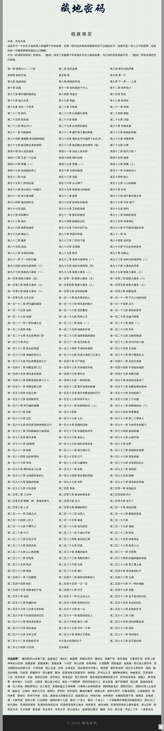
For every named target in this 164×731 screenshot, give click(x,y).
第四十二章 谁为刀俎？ (123, 151)
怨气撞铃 (13, 704)
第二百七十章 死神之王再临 (74, 634)
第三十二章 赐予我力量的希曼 (76, 132)
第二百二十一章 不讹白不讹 (74, 532)
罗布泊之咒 (104, 672)
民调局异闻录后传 (48, 704)
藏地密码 (89, 723)
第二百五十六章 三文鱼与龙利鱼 (26, 609)
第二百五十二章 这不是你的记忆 (128, 596)
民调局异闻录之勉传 (71, 704)
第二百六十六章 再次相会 (22, 628)
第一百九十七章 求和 (70, 482)
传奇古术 (60, 709)
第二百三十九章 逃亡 (70, 571)
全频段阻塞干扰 (124, 695)
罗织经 (61, 691)
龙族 (30, 677)
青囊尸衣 (110, 658)
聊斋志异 (100, 691)
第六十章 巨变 (118, 189)
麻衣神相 (103, 704)
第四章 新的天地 (17, 75)
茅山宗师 (146, 704)
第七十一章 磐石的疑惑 (72, 215)
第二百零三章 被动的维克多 (74, 494)
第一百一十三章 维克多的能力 (76, 303)
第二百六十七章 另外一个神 (74, 628)
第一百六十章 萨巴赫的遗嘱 (23, 405)
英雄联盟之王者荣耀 (63, 686)
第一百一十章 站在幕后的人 (74, 297)
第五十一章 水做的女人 (123, 170)
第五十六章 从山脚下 (70, 183)
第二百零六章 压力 (69, 501)
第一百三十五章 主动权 (123, 348)
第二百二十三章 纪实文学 (22, 539)
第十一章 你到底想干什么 (73, 87)
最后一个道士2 (96, 700)
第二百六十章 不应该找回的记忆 (26, 615)
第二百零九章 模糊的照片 (73, 507)
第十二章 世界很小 (120, 87)
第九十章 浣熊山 (119, 253)
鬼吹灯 (64, 658)
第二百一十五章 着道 (70, 520)
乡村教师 (108, 695)
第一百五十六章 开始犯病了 (125, 393)
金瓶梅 (127, 663)
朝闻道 (139, 695)
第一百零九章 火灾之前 (21, 297)
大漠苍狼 (38, 668)
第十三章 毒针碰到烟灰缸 (22, 94)
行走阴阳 (42, 700)
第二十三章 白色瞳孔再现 (73, 113)
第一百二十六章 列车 (122, 329)
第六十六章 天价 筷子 (122, 202)
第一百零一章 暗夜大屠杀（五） (77, 278)
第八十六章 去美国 (69, 246)
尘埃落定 (70, 668)
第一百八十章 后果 (120, 443)
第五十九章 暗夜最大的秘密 (74, 189)
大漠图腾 (104, 663)
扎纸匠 (29, 681)
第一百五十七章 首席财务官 (23, 399)
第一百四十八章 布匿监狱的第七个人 (28, 380)
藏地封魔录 (86, 691)
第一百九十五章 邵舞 (122, 475)
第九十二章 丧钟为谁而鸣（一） (77, 259)
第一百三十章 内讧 (18, 342)
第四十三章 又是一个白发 (22, 157)
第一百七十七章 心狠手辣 (124, 437)
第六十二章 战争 (68, 196)
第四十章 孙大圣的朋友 (21, 151)
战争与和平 (113, 691)
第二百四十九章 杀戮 (122, 590)
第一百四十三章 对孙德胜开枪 (76, 367)
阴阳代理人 (127, 686)
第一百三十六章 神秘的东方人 (24, 354)
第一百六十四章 (68, 412)
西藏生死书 (86, 658)
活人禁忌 (45, 686)
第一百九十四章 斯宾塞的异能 (76, 475)
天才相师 (25, 709)
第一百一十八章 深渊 (19, 316)
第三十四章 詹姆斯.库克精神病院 (26, 138)
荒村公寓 (30, 700)
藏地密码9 (52, 24)
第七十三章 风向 (17, 221)
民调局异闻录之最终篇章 (125, 704)
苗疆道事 (56, 663)
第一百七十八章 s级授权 (21, 443)
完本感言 (64, 647)
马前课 (24, 672)
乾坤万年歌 (33, 695)
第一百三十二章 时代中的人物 (127, 342)
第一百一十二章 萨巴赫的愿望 (24, 303)
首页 (13, 18)
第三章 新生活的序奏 (122, 68)
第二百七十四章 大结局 (21, 647)
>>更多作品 (146, 709)
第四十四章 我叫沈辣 (70, 157)
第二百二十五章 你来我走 (124, 539)
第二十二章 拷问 (17, 113)
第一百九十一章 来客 (70, 469)
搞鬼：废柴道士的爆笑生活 (57, 695)
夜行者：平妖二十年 (126, 709)
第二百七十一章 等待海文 (124, 634)
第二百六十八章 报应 (122, 628)
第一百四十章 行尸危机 (72, 361)
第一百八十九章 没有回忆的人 (127, 462)
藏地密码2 (43, 18)
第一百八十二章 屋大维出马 (74, 450)
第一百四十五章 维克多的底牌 (24, 373)
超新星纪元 (81, 695)
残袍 (148, 668)
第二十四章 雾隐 (119, 113)
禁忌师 (134, 681)
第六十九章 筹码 (119, 208)
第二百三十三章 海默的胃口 (74, 558)
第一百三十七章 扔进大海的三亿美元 (79, 354)
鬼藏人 (142, 677)
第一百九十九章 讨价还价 (22, 488)
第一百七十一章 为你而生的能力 (128, 424)
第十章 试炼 (14, 87)
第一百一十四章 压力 (122, 303)
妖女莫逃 (108, 681)
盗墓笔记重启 (90, 709)
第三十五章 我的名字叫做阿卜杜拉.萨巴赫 (82, 138)
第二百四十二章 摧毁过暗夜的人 (77, 577)
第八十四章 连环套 (120, 240)
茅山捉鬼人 (73, 709)
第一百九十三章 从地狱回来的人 (26, 475)
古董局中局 (136, 658)
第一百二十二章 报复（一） (74, 323)
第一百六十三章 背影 (19, 412)
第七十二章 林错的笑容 (123, 215)
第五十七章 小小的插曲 (123, 183)
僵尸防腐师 (121, 681)
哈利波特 (72, 691)
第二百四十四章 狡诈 (19, 583)
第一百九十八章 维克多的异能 (127, 482)
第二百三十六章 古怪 (70, 564)
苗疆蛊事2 (43, 663)
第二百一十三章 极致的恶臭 (125, 513)
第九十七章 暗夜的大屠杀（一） (26, 272)
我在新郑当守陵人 (88, 668)
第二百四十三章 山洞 (122, 577)
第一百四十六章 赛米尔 (72, 373)
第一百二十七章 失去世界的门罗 (26, 335)
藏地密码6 (112, 18)
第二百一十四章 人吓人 (21, 520)
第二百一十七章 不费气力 (22, 526)
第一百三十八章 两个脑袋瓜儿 (127, 354)
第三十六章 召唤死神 (122, 138)
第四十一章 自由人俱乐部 (73, 151)
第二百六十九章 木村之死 (22, 634)
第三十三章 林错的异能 (123, 132)
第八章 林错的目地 (69, 81)
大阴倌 (38, 681)
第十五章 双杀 (118, 94)
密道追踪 (67, 677)
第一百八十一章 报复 (19, 450)
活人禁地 (17, 686)
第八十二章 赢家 (17, 240)
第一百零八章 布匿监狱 (123, 291)
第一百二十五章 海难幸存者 (74, 329)
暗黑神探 (91, 663)
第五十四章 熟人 (119, 177)
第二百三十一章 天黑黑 (123, 552)
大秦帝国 (17, 700)
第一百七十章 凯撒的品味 (73, 424)
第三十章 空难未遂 (120, 126)
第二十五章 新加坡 (18, 119)
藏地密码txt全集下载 (33, 658)
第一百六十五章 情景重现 (124, 412)
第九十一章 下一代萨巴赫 (22, 259)
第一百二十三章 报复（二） (125, 323)
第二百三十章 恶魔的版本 (73, 552)
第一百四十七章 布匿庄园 (124, 373)
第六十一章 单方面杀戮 (21, 196)
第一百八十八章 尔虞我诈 (73, 462)
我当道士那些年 (143, 663)
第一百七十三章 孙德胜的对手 (76, 431)
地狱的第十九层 (59, 700)
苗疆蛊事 (30, 663)
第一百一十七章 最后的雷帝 (125, 310)
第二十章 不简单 (68, 107)
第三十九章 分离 (119, 145)
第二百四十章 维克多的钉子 (125, 571)
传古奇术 (47, 709)
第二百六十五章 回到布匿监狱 (127, 621)
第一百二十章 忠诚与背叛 (124, 316)
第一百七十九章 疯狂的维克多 (76, 443)
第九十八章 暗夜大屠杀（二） (76, 272)
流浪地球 (148, 672)
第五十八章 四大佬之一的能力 (24, 189)
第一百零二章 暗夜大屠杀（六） (128, 278)
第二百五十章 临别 (18, 596)
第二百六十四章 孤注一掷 (73, 621)
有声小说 (87, 24)
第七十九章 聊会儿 (18, 234)
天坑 (110, 709)
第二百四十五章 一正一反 (73, 583)
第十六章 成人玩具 (18, 100)
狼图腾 (74, 658)
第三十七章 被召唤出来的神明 (24, 145)
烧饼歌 (91, 672)
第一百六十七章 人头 (70, 418)
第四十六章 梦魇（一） (21, 164)
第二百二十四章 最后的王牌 (74, 539)
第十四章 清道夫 (68, 94)
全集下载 (102, 24)
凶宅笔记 (55, 677)
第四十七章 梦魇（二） (72, 164)
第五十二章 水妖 (17, 177)
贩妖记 (16, 691)
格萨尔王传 (38, 691)
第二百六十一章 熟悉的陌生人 (76, 615)
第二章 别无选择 (68, 68)
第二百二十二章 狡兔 (122, 532)
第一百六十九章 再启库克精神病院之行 (30, 424)
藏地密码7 (129, 18)
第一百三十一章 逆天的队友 (74, 342)
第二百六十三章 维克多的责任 (24, 621)
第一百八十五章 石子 (70, 456)
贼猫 (102, 709)
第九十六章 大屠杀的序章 (124, 265)
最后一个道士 (77, 700)
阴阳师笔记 (31, 686)
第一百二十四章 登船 (19, 329)
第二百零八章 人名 (18, 507)
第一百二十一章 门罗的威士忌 (24, 323)
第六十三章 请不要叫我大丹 (125, 196)
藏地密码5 (95, 18)
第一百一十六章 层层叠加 (73, 310)
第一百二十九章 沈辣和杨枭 (125, 335)
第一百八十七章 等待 (19, 462)
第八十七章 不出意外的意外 (125, 246)
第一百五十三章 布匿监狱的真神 (128, 386)
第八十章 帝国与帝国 (70, 234)
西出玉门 (150, 700)
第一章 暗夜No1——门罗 (22, 68)
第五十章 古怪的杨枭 (70, 170)
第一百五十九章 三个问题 (124, 399)
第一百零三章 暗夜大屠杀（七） (26, 284)
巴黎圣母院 (128, 691)
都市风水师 (116, 668)
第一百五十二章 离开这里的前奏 (77, 386)
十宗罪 (68, 663)
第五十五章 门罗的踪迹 (21, 183)
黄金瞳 (36, 709)
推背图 (104, 668)
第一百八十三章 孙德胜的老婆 (127, 450)
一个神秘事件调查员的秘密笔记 (124, 700)
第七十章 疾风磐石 (18, 215)
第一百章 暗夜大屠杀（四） (23, 278)
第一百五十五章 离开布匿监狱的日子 (79, 393)
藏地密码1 (26, 18)
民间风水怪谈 (128, 677)
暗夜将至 (91, 704)
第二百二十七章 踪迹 (70, 545)
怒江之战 (50, 668)
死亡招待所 (81, 677)
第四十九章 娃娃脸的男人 (22, 170)
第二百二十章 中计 (18, 532)
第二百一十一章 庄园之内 (22, 513)
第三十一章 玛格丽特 (19, 132)
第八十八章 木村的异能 (21, 253)
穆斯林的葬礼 (120, 672)
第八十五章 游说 (17, 246)
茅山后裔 (79, 663)
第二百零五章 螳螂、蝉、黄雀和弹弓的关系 (32, 501)
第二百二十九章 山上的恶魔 (23, 552)
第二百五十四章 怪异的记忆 (74, 602)
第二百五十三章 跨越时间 (22, 602)
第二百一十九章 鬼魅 (122, 526)
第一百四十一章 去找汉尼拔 (125, 361)
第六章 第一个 (118, 75)
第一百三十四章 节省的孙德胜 (76, 348)
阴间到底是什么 (91, 681)
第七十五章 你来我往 (122, 221)
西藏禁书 (35, 672)
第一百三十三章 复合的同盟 (23, 348)
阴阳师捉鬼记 (110, 686)
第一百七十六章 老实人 (72, 437)
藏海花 (98, 658)
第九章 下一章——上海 (123, 81)
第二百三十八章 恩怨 (19, 571)
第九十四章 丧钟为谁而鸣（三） (26, 265)
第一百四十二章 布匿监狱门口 (24, 367)
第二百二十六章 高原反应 (22, 545)
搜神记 (51, 691)
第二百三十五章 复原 (19, 564)
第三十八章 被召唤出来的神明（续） (79, 145)
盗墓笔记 (52, 658)
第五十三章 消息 (68, 177)
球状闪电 (95, 695)
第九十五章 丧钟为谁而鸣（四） (77, 265)
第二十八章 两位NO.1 (20, 126)
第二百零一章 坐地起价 (123, 488)
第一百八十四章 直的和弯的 (23, 456)
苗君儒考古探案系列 (73, 672)
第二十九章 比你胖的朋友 (73, 126)
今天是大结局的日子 (70, 640)
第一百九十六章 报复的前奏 (23, 482)
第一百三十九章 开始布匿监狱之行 (27, 361)
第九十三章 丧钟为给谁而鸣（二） (129, 259)
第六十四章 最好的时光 (21, 202)
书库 (115, 24)
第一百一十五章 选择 (19, 310)
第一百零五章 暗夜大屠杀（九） (128, 284)
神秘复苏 (135, 672)
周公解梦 (47, 672)
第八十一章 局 (118, 234)
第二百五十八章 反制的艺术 (125, 609)
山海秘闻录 (143, 691)
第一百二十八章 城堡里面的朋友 (77, 335)
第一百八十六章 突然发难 (124, 456)
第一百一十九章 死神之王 (73, 316)
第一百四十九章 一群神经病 (74, 380)
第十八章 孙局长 (119, 100)
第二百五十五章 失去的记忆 (125, 602)
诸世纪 (21, 695)
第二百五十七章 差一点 (72, 609)
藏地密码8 (146, 18)
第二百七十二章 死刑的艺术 (23, 640)
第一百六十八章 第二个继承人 (127, 418)
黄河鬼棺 (122, 658)
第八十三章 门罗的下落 (72, 240)
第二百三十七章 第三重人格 (125, 564)
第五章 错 (64, 75)
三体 (10, 677)
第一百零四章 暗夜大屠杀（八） (77, 284)
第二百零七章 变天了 (122, 501)
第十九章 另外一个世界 (21, 107)
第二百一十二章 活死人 (72, 513)
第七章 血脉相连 (17, 81)
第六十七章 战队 (17, 208)
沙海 (60, 668)
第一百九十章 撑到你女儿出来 (24, 469)
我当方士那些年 (134, 668)
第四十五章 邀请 (119, 157)
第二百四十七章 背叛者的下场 (24, 590)
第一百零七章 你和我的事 (73, 291)
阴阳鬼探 (116, 663)
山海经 (26, 691)
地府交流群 (41, 677)
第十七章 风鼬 (67, 100)
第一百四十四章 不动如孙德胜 (127, 367)
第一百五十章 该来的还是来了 (127, 380)
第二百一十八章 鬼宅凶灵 (73, 526)
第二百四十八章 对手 (70, 590)
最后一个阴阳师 (71, 681)
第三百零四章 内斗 (120, 494)
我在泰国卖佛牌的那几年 (104, 677)
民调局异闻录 (27, 704)
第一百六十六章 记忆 (19, 418)
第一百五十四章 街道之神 (22, 393)
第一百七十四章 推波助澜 (124, 431)
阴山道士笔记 (52, 681)
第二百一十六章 (119, 520)
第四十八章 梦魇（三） (123, 164)
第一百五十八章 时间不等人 (74, 399)
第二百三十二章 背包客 (21, 558)
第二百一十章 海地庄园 (123, 507)
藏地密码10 (70, 24)
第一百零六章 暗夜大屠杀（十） (26, 291)
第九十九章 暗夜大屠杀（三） (127, 272)
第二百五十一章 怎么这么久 (74, 596)
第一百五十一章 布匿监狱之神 (24, 386)
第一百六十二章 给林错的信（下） (129, 405)
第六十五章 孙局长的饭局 (73, 202)
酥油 (57, 672)
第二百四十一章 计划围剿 (22, 577)
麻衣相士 (17, 681)
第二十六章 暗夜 (68, 119)
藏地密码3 (60, 18)
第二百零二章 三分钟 (19, 494)
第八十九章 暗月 (68, 253)
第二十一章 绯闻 (119, 107)
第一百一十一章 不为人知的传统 (128, 297)
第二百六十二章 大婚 (122, 615)
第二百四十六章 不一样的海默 (127, 583)
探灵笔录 (20, 677)
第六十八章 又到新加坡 (72, 208)
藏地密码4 (77, 18)
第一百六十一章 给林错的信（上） (78, 405)
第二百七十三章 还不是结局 (125, 640)
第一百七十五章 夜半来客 (22, 437)
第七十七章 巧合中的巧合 (73, 227)
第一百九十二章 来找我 (123, 469)
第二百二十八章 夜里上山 (124, 545)
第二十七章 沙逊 (119, 119)
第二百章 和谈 (67, 488)
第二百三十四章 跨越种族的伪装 (128, 558)
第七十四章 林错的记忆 (72, 221)
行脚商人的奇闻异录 (89, 686)
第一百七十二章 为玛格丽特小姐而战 (28, 431)
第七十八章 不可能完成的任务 (127, 227)
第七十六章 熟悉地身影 (21, 227)
